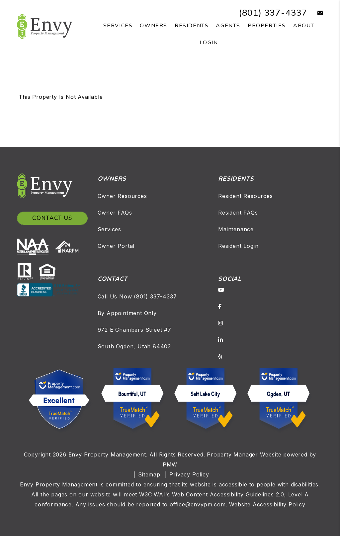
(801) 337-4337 (273, 13)
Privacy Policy (189, 474)
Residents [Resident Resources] (192, 25)
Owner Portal (116, 246)
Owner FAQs (115, 212)
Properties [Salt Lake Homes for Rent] (267, 25)
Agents (228, 25)
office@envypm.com (198, 504)
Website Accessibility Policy (267, 504)
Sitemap (149, 474)
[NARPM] (68, 246)
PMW (170, 464)
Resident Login (238, 246)
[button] (315, 13)
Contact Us (52, 218)
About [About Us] (303, 25)
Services (109, 229)
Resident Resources (245, 196)
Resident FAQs (238, 212)
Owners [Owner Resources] (153, 25)
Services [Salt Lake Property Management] (118, 25)
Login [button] (209, 42)
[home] (44, 26)
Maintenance (236, 229)
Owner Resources (122, 196)
